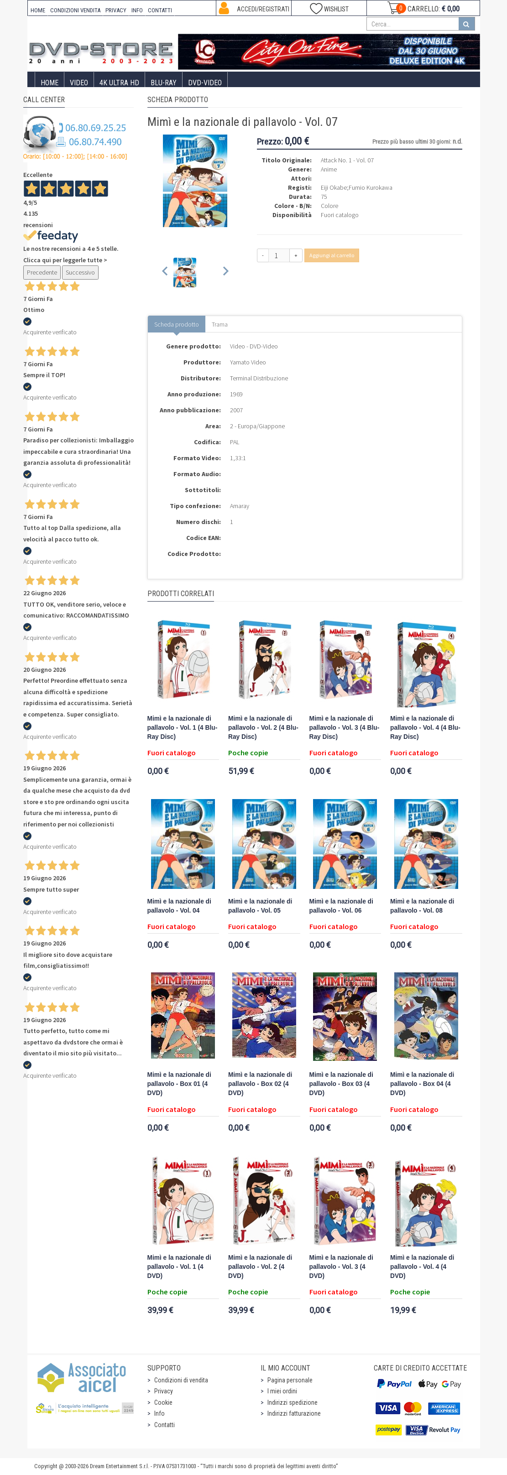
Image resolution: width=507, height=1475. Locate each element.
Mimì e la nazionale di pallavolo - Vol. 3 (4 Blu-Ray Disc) (344, 727)
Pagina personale (290, 1380)
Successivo (80, 272)
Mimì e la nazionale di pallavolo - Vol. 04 (179, 906)
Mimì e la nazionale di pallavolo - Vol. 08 (422, 906)
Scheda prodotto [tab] (176, 324)
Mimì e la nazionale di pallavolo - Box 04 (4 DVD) (422, 1083)
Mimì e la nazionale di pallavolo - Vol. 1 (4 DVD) (179, 1266)
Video (79, 82)
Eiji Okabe (334, 187)
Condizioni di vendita (181, 1380)
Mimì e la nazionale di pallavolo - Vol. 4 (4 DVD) (422, 1266)
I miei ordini (282, 1391)
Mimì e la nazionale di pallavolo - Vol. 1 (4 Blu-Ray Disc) (182, 727)
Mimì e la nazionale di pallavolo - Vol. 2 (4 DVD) (260, 1266)
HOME (38, 10)
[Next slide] (225, 272)
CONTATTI (160, 10)
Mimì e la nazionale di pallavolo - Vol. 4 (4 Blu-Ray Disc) (425, 727)
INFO (137, 10)
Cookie (163, 1402)
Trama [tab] (220, 324)
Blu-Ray (164, 82)
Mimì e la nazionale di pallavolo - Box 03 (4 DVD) (341, 1083)
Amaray (239, 506)
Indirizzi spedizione (292, 1402)
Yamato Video (248, 362)
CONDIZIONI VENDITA (75, 10)
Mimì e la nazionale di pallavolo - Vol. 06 (341, 906)
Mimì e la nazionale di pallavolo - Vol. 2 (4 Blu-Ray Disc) (263, 727)
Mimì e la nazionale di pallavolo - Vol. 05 (260, 906)
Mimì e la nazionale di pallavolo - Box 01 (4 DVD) (179, 1083)
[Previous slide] (165, 272)
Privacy (163, 1391)
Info (159, 1413)
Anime (329, 169)
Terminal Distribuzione (259, 378)
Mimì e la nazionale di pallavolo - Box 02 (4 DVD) (260, 1083)
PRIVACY (115, 10)
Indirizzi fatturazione (294, 1413)
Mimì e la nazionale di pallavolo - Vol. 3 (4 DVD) (341, 1266)
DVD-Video (205, 82)
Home (49, 82)
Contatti (164, 1424)
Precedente (42, 272)
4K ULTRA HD (119, 82)
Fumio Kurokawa (370, 187)
